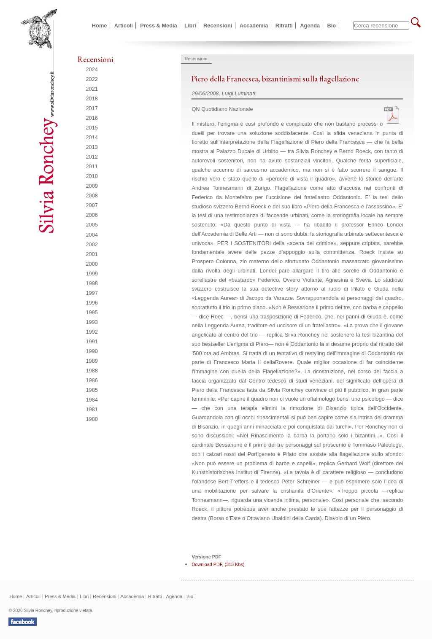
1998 (92, 283)
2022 (92, 79)
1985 (92, 390)
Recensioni (217, 25)
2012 (92, 157)
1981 (92, 409)
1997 (92, 293)
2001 (92, 254)
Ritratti (284, 25)
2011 (92, 166)
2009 (92, 186)
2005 (92, 224)
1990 (92, 351)
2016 (92, 118)
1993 (92, 322)
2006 (92, 215)
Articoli (123, 25)
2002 (92, 244)
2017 (92, 108)
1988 (92, 370)
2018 (92, 98)
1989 (92, 361)
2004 (92, 235)
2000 (92, 264)
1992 (92, 332)
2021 (92, 89)
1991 (92, 341)
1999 (92, 273)
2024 (92, 69)
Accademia (254, 25)
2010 (92, 176)
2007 (92, 205)
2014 (92, 137)
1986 (92, 380)
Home (99, 25)
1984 (92, 399)
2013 (92, 147)
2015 (92, 127)
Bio (331, 25)
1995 (92, 312)
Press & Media (158, 25)
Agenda (310, 25)
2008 (92, 195)
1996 (92, 302)
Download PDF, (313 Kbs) (218, 564)
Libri (190, 25)
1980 (92, 419)
